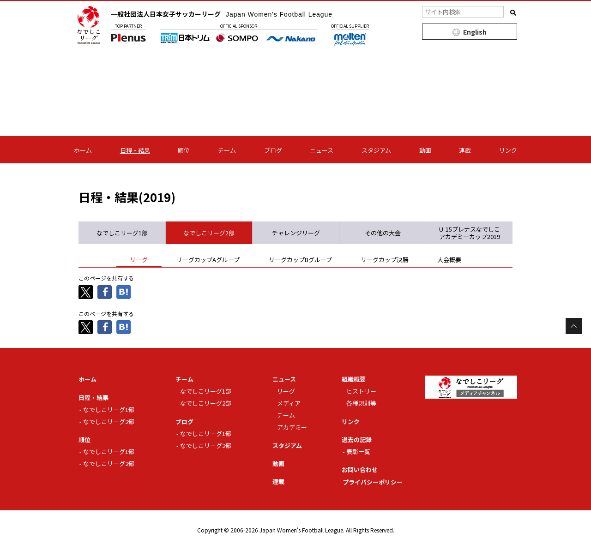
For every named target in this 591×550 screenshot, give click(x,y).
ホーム (83, 150)
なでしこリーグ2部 (108, 421)
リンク (508, 150)
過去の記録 (357, 439)
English (475, 31)
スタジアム (376, 150)
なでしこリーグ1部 (108, 409)
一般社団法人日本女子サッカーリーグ (222, 13)
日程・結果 (135, 150)
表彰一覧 (358, 451)
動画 (425, 150)
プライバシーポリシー (373, 481)
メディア (289, 403)
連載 (465, 150)
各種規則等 (361, 403)
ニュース (321, 150)
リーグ (286, 391)
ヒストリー (361, 391)
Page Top (574, 326)
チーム (227, 150)
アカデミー (292, 427)
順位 (184, 150)
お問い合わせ (360, 469)
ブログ (273, 150)
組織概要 (354, 379)
